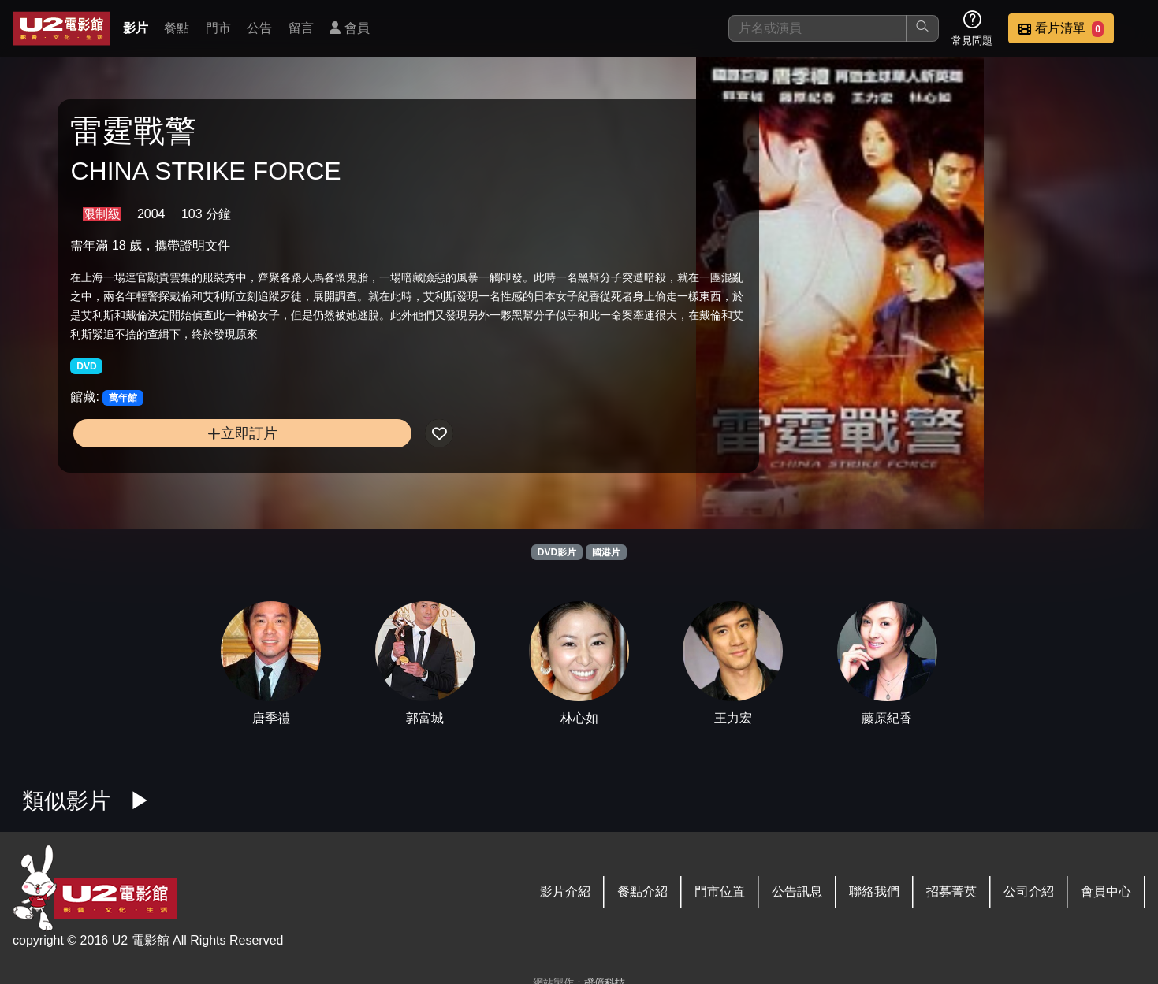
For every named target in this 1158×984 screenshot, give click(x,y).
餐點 (176, 28)
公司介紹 (1028, 891)
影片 (135, 28)
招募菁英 (951, 891)
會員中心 (1106, 891)
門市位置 (719, 891)
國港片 (606, 552)
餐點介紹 (642, 891)
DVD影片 (557, 552)
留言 (301, 28)
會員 (349, 28)
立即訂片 (197, 461)
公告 (259, 28)
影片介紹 (565, 891)
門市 (218, 28)
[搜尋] (817, 28)
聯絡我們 (874, 891)
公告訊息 (797, 891)
